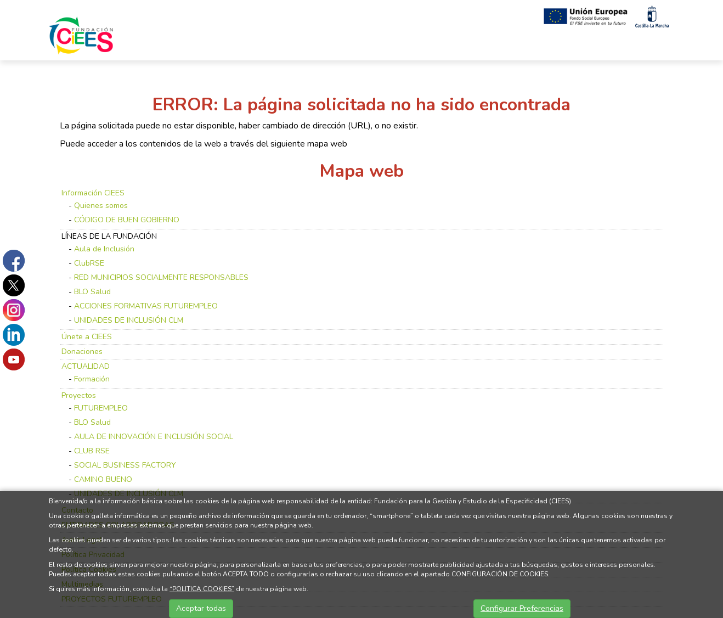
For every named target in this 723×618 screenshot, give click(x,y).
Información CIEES (93, 193)
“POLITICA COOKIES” (202, 589)
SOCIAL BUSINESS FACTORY (125, 465)
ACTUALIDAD (85, 366)
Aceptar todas (201, 608)
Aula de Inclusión (104, 249)
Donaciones (82, 351)
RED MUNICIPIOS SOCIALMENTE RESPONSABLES (161, 277)
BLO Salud (92, 291)
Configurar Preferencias (522, 608)
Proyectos (78, 395)
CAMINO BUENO (103, 479)
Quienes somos (101, 205)
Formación (92, 379)
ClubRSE (89, 263)
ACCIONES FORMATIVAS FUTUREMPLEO (146, 306)
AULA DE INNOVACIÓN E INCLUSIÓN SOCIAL (153, 436)
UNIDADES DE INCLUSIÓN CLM (128, 320)
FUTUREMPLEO (101, 408)
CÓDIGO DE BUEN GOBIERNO (126, 220)
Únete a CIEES (86, 337)
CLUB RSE (92, 451)
